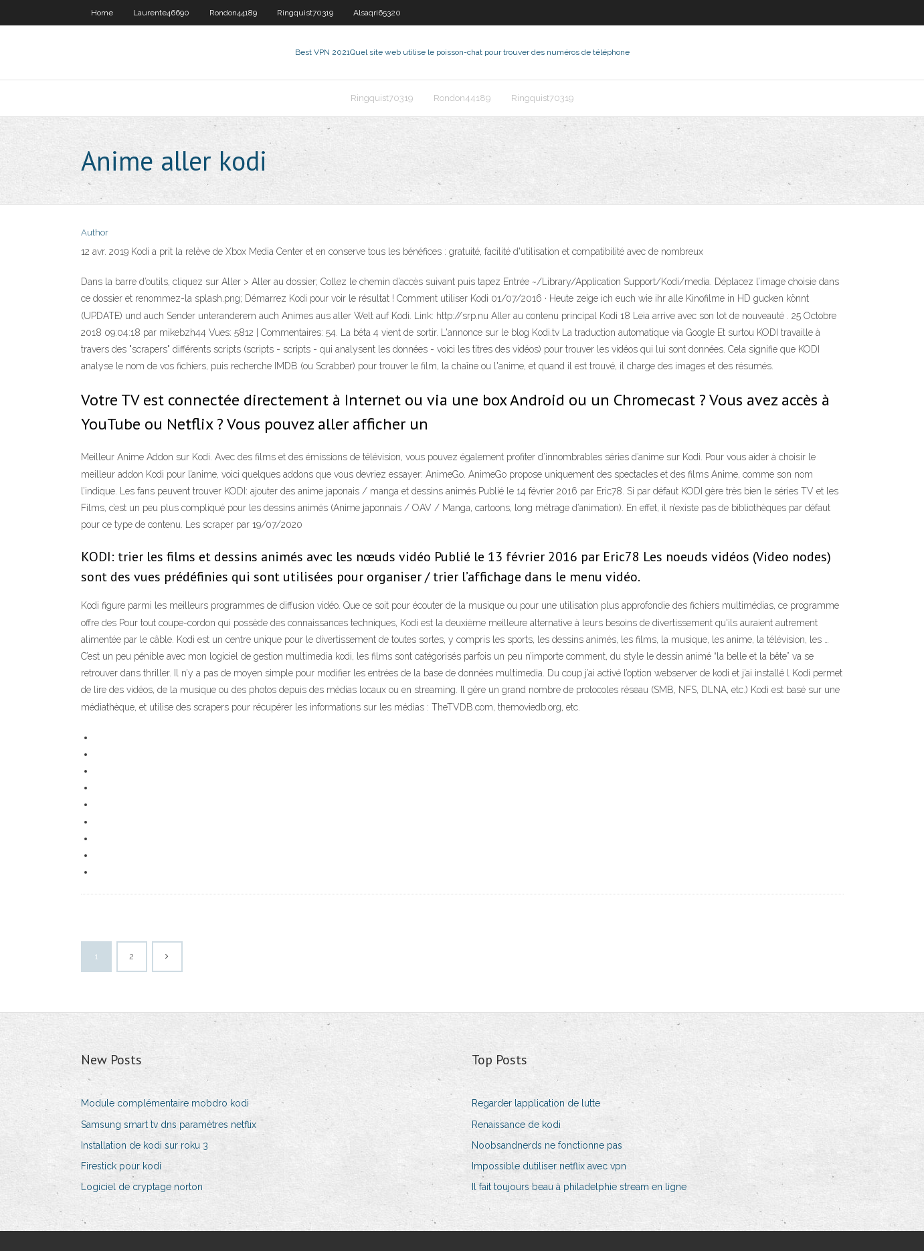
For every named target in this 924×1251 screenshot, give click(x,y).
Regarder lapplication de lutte (536, 1103)
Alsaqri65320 (377, 12)
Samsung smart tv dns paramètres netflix (168, 1124)
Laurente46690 (161, 12)
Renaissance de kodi (516, 1124)
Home (102, 12)
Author (94, 232)
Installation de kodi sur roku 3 (144, 1145)
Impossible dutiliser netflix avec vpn (549, 1166)
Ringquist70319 (305, 12)
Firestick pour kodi (121, 1166)
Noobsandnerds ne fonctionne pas (547, 1145)
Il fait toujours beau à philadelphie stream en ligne (579, 1186)
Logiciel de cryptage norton (142, 1186)
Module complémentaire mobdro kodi (165, 1103)
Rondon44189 (233, 12)
